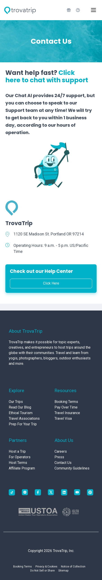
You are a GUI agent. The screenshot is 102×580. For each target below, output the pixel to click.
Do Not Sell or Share (42, 570)
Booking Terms (66, 402)
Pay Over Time (66, 407)
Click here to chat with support (46, 76)
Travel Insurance (67, 413)
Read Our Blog (20, 407)
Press (59, 457)
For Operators (19, 457)
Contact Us (63, 463)
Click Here (51, 283)
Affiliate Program (22, 468)
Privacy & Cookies (46, 566)
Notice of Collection (73, 566)
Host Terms (18, 463)
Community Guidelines (71, 468)
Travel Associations (24, 418)
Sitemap (63, 570)
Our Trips (16, 402)
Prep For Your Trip (23, 424)
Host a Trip (17, 451)
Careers (60, 451)
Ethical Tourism (21, 413)
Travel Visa (63, 418)
